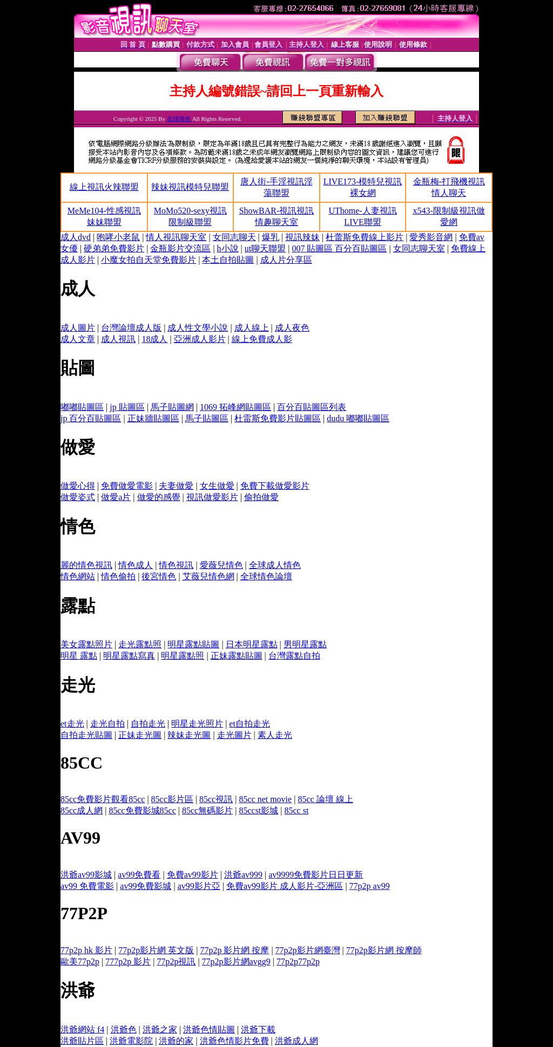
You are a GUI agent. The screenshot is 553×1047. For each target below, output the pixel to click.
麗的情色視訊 (86, 565)
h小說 (228, 248)
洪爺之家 (160, 1029)
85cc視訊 (216, 799)
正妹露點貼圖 (236, 655)
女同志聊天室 (419, 248)
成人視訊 (118, 339)
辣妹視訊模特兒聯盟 (190, 186)
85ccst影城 (258, 810)
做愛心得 (77, 485)
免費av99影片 (192, 874)
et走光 (72, 723)
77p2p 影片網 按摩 (234, 950)
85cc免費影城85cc (142, 810)
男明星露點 (305, 644)
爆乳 (270, 237)
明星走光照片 (197, 723)
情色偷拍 (118, 576)
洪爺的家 (176, 1040)
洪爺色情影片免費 (234, 1040)
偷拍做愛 (261, 497)
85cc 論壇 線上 (325, 799)
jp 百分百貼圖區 (90, 418)
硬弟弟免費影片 (114, 248)
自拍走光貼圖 (86, 735)
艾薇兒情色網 (208, 576)
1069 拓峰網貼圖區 (235, 407)
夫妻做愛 (176, 485)
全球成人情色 (275, 565)
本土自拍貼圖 (228, 259)
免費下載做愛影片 (274, 485)
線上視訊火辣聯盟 (104, 186)
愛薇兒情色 (221, 565)
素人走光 (275, 735)
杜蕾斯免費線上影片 (364, 237)
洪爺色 (124, 1029)
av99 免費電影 (87, 886)
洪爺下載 (258, 1029)
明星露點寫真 (129, 655)
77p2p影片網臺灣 (307, 950)
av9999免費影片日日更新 (315, 874)
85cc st (297, 810)
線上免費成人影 (262, 339)
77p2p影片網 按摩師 (384, 950)
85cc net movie (265, 799)
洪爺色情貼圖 (209, 1029)
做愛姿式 (77, 497)
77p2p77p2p (298, 961)
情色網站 (77, 576)
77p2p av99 (369, 886)
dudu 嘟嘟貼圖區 (358, 418)
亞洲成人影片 (200, 339)
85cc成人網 (81, 810)
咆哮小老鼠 (118, 237)
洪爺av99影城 (86, 874)
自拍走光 (148, 723)
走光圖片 (234, 735)
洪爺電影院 (131, 1040)
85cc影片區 (172, 799)
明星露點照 (182, 655)
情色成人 (135, 565)
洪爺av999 (243, 874)
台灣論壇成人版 (131, 327)
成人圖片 (77, 327)
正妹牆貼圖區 (153, 418)
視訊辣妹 (302, 237)
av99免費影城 (145, 886)
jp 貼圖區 (127, 407)
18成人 (154, 339)
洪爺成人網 (296, 1040)
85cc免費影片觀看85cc (102, 799)
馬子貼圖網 (172, 407)
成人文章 (77, 339)
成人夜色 (292, 327)
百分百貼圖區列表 (311, 407)
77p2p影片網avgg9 (236, 961)
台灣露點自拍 (294, 655)
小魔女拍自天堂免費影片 (148, 259)
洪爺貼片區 (82, 1040)
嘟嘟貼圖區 (82, 407)
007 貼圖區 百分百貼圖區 (339, 248)
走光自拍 (107, 723)
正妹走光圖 (139, 735)
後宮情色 (158, 576)
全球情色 (179, 118)
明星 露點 (78, 655)
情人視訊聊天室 (176, 237)
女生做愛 (217, 485)
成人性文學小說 (197, 327)
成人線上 (251, 327)
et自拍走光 (249, 723)
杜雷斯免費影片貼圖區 (277, 418)
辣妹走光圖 (189, 735)
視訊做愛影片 (212, 497)
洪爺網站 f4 (82, 1029)
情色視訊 (176, 565)
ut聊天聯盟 (265, 248)
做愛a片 (116, 497)
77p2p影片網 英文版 (156, 950)
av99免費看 (139, 874)
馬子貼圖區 (206, 418)
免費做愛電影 (127, 485)
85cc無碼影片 (207, 810)
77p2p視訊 (176, 961)
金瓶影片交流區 (180, 248)
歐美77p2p (79, 961)
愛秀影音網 (431, 237)
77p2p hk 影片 (86, 950)
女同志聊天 (234, 237)
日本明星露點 (252, 644)
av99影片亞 (199, 886)
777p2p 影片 (128, 961)
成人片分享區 (286, 259)
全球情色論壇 (266, 576)
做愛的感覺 (158, 497)
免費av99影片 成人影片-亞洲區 (284, 886)
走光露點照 (139, 644)
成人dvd (75, 237)
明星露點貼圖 (193, 644)
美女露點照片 (86, 644)
